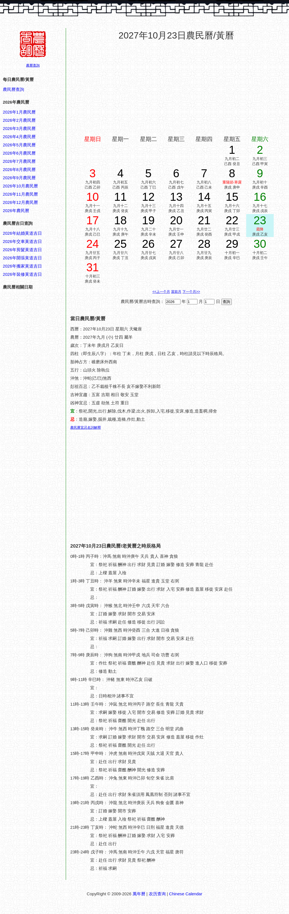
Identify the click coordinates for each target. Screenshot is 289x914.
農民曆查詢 (13, 89)
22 (232, 220)
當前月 (176, 292)
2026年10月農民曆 (20, 186)
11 (120, 197)
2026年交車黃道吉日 (22, 241)
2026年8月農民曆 (19, 169)
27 (176, 244)
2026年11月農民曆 (20, 194)
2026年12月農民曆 (20, 202)
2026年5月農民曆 (19, 145)
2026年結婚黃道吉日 (22, 233)
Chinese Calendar (185, 894)
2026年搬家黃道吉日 (22, 266)
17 (92, 220)
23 (260, 220)
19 (148, 220)
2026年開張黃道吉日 (22, 258)
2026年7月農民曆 (19, 161)
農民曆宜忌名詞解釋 (85, 428)
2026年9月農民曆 (19, 178)
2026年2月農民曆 (19, 120)
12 (148, 197)
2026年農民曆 (16, 210)
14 (204, 197)
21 (204, 220)
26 (148, 244)
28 (204, 244)
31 (92, 267)
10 (92, 197)
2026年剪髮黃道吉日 (22, 249)
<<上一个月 (161, 292)
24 (92, 244)
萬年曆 (139, 894)
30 (260, 244)
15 (232, 197)
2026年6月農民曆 (19, 153)
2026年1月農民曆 (19, 112)
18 (120, 220)
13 (176, 197)
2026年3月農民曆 (19, 128)
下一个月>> (191, 292)
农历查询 (157, 894)
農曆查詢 (33, 65)
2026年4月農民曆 (19, 136)
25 (120, 244)
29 (232, 244)
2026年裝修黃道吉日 (22, 274)
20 (176, 220)
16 (260, 197)
